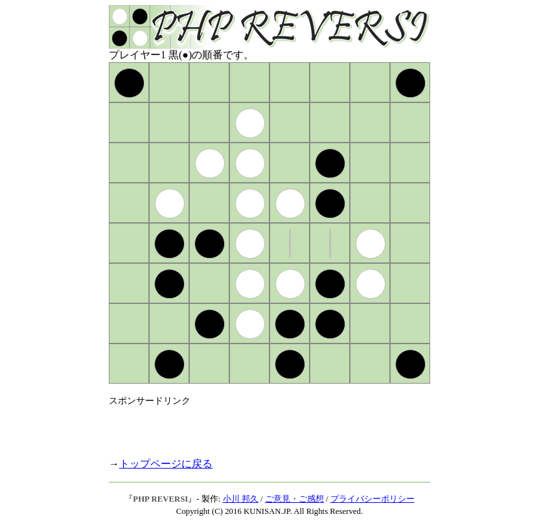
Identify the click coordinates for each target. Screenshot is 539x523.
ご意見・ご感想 (294, 499)
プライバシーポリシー (372, 499)
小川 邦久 (240, 499)
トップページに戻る (165, 463)
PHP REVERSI (160, 499)
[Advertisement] (260, 426)
